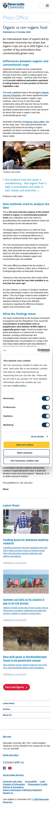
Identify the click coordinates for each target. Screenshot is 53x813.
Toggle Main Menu (47, 6)
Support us (8, 793)
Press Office (15, 17)
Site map (7, 736)
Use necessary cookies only (24, 460)
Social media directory (13, 775)
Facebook (4, 768)
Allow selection (24, 452)
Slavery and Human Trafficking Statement (22, 790)
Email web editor (11, 755)
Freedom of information (14, 784)
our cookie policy (16, 385)
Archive (6, 709)
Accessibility (31, 781)
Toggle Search (41, 6)
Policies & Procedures (13, 787)
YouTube (10, 768)
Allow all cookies (24, 445)
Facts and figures (14, 687)
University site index (12, 781)
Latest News (8, 703)
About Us (7, 715)
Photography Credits (37, 784)
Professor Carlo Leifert (34, 122)
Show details (37, 436)
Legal (42, 781)
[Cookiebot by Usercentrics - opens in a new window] (38, 350)
